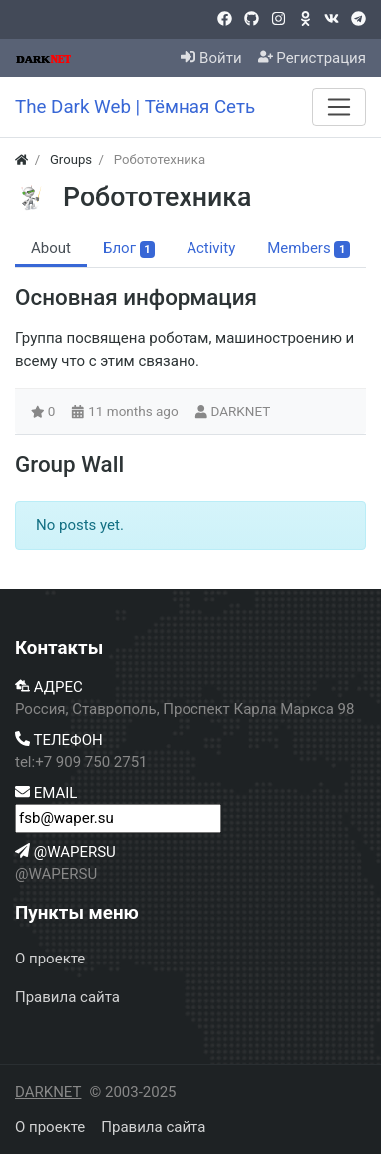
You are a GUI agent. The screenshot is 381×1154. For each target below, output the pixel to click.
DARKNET (240, 411)
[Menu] (339, 107)
